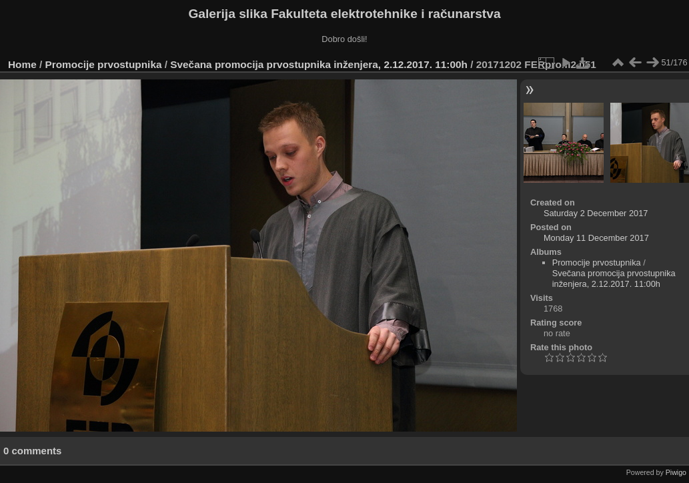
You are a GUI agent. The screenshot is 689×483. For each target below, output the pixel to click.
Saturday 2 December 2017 (596, 213)
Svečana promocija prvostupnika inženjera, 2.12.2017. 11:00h (319, 64)
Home (22, 64)
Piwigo (676, 472)
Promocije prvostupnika (103, 64)
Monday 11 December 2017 (596, 238)
